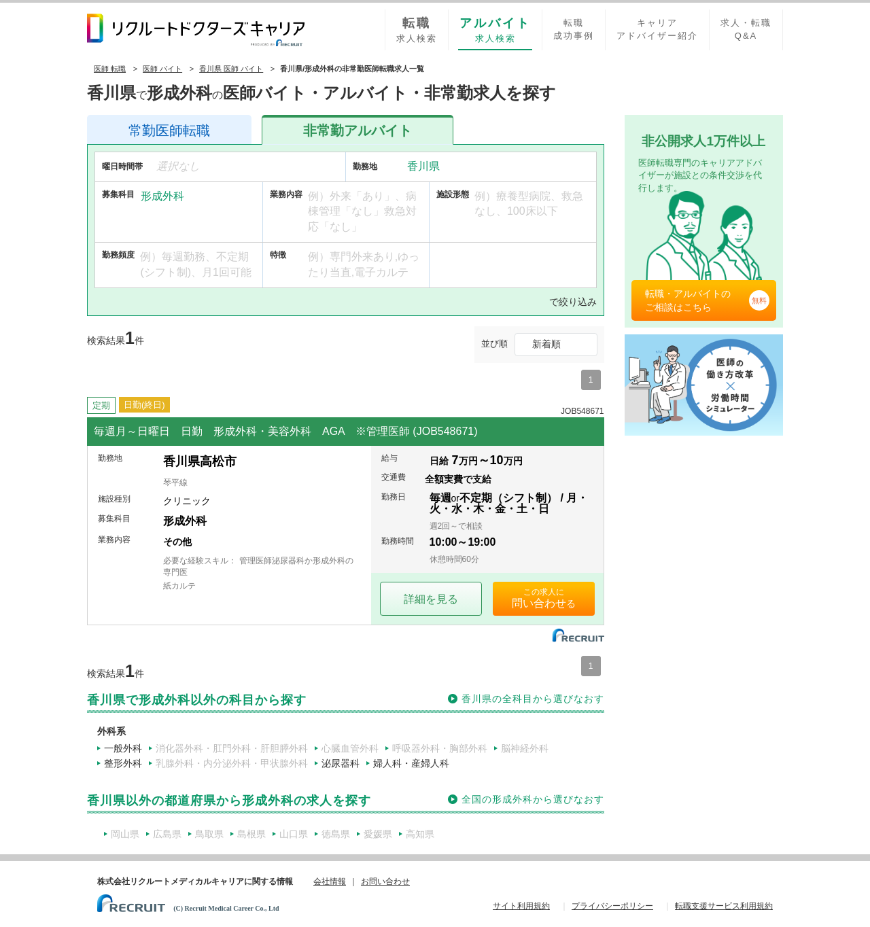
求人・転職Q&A (745, 29)
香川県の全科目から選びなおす (533, 698)
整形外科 (123, 763)
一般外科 (123, 748)
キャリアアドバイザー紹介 (657, 29)
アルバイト (357, 130)
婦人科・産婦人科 (411, 763)
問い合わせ (539, 603)
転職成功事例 (573, 29)
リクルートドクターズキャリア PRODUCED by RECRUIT (195, 30)
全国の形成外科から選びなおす (533, 799)
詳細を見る (431, 599)
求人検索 (416, 29)
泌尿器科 (340, 763)
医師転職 (169, 130)
